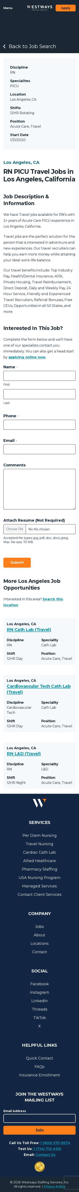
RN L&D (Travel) (24, 753)
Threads (39, 1009)
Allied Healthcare (39, 861)
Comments (14, 465)
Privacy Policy (54, 1186)
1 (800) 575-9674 (55, 1143)
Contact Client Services (40, 894)
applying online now (27, 357)
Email (10, 440)
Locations (40, 943)
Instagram (39, 992)
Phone (11, 416)
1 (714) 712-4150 (47, 1149)
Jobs (39, 926)
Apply (65, 8)
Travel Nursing (39, 844)
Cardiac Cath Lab (39, 852)
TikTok (39, 1017)
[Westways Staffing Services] (39, 8)
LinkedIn (39, 1001)
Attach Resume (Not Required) (34, 520)
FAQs (39, 1066)
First (6, 384)
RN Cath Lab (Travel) (29, 629)
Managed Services (39, 886)
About (39, 935)
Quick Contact (39, 1058)
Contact (39, 952)
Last (6, 403)
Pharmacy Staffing (39, 869)
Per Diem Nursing (40, 835)
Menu (7, 8)
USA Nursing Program (39, 877)
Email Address (14, 1111)
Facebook (39, 984)
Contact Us (45, 1155)
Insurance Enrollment (39, 1075)
